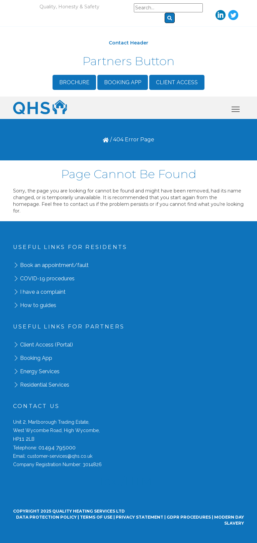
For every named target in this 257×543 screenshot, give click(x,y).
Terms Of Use (96, 517)
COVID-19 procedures (47, 278)
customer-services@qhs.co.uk (59, 456)
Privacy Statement (139, 517)
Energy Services (40, 371)
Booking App (122, 82)
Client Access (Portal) (46, 345)
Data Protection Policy (46, 517)
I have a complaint (43, 292)
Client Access (177, 82)
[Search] (168, 7)
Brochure (74, 82)
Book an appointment (47, 265)
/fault (81, 265)
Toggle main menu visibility (236, 108)
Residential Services (44, 385)
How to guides (38, 305)
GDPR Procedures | (190, 517)
